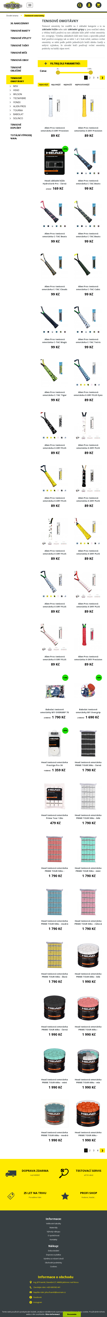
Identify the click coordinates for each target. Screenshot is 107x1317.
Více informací (52, 1314)
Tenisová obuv (19, 60)
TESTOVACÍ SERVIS (88, 1171)
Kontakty (53, 1239)
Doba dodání (53, 1250)
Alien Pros (19, 106)
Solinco (18, 118)
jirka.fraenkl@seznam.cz (55, 1292)
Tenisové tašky (19, 45)
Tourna (18, 110)
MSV (15, 86)
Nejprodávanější (82, 84)
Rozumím (71, 1314)
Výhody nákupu (53, 1231)
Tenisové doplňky (15, 126)
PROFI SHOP (88, 1193)
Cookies (53, 1266)
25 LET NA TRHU (35, 1193)
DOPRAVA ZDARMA (35, 1171)
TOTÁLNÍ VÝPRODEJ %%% (21, 137)
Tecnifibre (19, 98)
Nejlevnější (55, 84)
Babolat (18, 114)
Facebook (37, 1297)
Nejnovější (43, 84)
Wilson (17, 94)
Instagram (37, 1302)
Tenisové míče (18, 52)
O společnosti (53, 1235)
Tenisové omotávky (34, 15)
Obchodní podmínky (53, 1262)
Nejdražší (68, 84)
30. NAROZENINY (19, 23)
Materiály (54, 1227)
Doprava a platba (53, 1254)
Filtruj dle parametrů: (65, 63)
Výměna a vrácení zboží (54, 1258)
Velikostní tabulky (53, 1223)
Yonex (16, 102)
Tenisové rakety (20, 30)
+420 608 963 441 (53, 1287)
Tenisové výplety (20, 38)
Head (16, 90)
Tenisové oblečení (15, 69)
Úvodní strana (12, 15)
